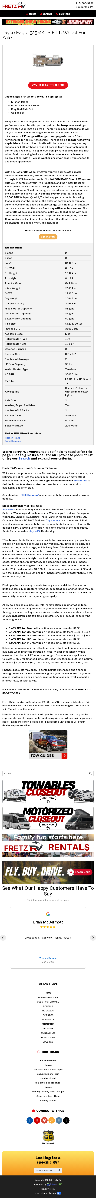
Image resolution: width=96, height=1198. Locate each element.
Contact (63, 13)
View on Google (48, 958)
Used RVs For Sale (48, 1001)
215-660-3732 (85, 3)
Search (45, 13)
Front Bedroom (13, 441)
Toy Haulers (53, 520)
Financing (48, 1024)
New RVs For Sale (48, 997)
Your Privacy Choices (48, 1193)
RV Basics (48, 1010)
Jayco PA (35, 531)
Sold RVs (48, 1041)
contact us (80, 480)
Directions (48, 1037)
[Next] (93, 938)
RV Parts (48, 1015)
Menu (32, 13)
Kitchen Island (12, 437)
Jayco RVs (8, 509)
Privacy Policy (48, 1189)
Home (48, 993)
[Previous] (3, 938)
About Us (48, 1028)
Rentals (48, 1006)
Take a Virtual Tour (48, 85)
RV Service (48, 1019)
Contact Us (48, 237)
